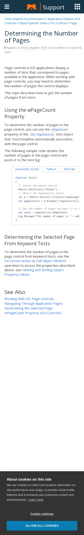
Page (73, 23)
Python (51, 169)
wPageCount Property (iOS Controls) (32, 313)
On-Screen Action (17, 260)
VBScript (69, 169)
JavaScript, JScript (27, 169)
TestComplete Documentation (24, 19)
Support (54, 7)
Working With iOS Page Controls (29, 298)
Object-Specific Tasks (33, 23)
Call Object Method (51, 260)
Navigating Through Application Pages (33, 303)
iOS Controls (58, 23)
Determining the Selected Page (28, 308)
